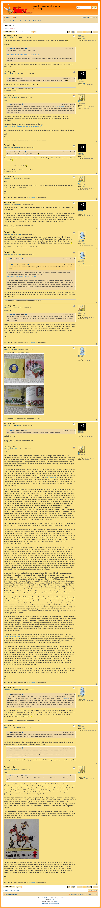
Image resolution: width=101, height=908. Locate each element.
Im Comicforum (59, 106)
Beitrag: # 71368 (8, 38)
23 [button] (90, 32)
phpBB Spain (52, 899)
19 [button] (78, 32)
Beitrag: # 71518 (8, 147)
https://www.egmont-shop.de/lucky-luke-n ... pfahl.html (23, 54)
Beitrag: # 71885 (8, 425)
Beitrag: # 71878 (8, 349)
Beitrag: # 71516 (8, 97)
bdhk (79, 35)
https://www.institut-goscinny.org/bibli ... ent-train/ (21, 276)
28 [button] (94, 32)
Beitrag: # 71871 (8, 254)
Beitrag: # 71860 (8, 178)
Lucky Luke (8, 25)
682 (84, 38)
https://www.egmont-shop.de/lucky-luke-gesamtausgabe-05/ (23, 126)
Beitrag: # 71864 (8, 204)
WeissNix (80, 79)
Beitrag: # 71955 (8, 689)
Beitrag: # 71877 (8, 307)
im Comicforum (51, 477)
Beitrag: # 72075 (8, 769)
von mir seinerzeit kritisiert (12, 636)
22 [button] (87, 32)
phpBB (45, 897)
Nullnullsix (12, 48)
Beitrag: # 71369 (8, 74)
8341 (84, 105)
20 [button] (81, 32)
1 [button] (74, 32)
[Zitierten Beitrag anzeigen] (26, 49)
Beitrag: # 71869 (8, 234)
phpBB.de (57, 901)
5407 (84, 83)
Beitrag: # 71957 (8, 727)
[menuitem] (15, 17)
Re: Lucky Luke (10, 35)
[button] (68, 32)
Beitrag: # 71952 (8, 449)
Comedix (12, 28)
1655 (84, 243)
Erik (79, 101)
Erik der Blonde (32, 140)
